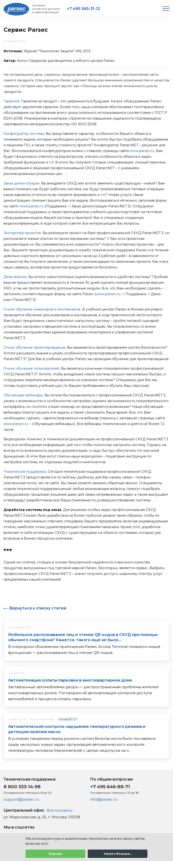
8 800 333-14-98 (22, 786)
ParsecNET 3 (67, 719)
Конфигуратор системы (24, 133)
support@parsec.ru (21, 799)
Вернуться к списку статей (37, 608)
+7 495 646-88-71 (110, 786)
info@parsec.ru (104, 799)
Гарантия (11, 101)
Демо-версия (15, 277)
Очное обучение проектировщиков (34, 347)
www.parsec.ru (142, 151)
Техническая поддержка (25, 471)
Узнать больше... (118, 854)
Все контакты (59, 810)
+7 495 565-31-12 (83, 8)
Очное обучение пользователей (31, 368)
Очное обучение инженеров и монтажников (42, 309)
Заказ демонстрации (21, 183)
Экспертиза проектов (22, 233)
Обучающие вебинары (23, 395)
